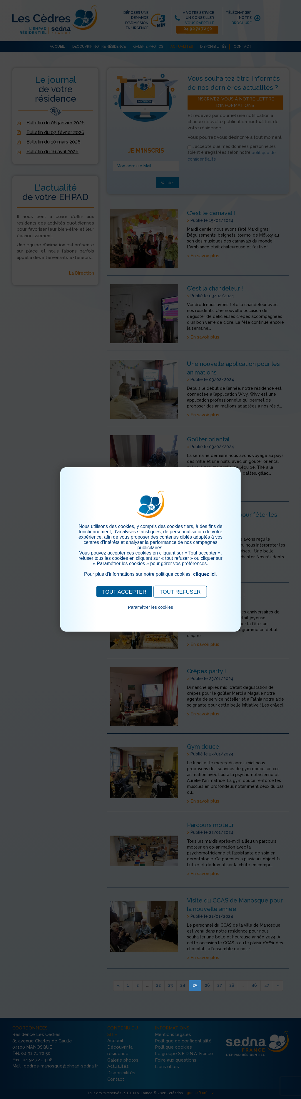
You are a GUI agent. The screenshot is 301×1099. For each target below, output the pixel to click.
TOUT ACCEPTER (124, 592)
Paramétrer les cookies (150, 607)
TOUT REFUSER (180, 592)
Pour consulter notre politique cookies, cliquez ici (150, 613)
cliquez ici (204, 574)
